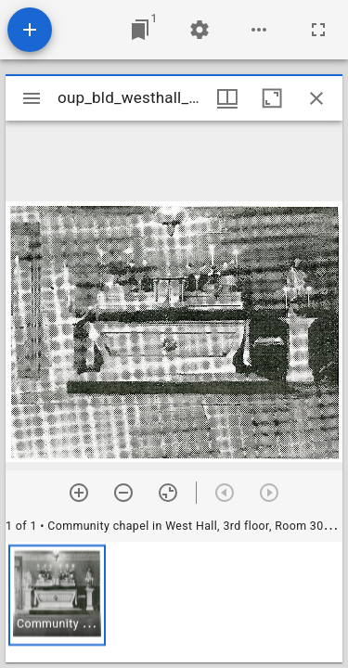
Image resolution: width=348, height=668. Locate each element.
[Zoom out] (123, 492)
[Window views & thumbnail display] (227, 98)
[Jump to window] (140, 29)
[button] (57, 595)
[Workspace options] (259, 29)
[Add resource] (29, 29)
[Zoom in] (79, 492)
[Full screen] (318, 29)
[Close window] (316, 98)
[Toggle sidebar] (31, 98)
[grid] (174, 602)
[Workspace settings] (199, 29)
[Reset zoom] (168, 492)
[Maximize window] (272, 98)
